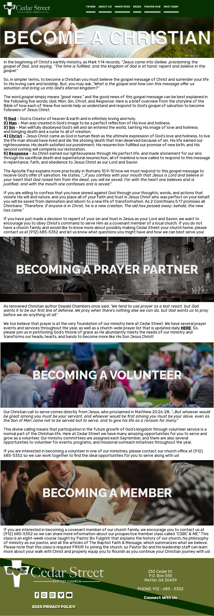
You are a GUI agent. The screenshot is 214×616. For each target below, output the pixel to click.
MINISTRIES (122, 6)
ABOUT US (105, 6)
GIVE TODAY (171, 6)
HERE (186, 328)
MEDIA (137, 6)
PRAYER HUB (152, 6)
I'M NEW (90, 6)
